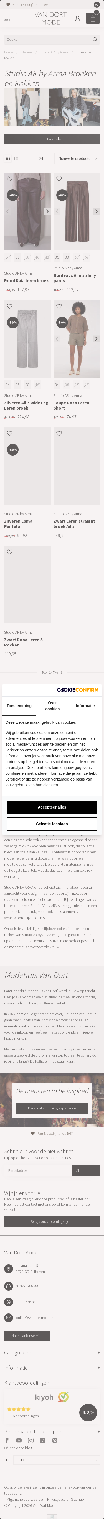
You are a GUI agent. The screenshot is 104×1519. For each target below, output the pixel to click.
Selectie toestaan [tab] (52, 824)
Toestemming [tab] (19, 706)
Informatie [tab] (85, 706)
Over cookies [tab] (52, 705)
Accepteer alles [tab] (52, 807)
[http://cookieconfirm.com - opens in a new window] (77, 690)
